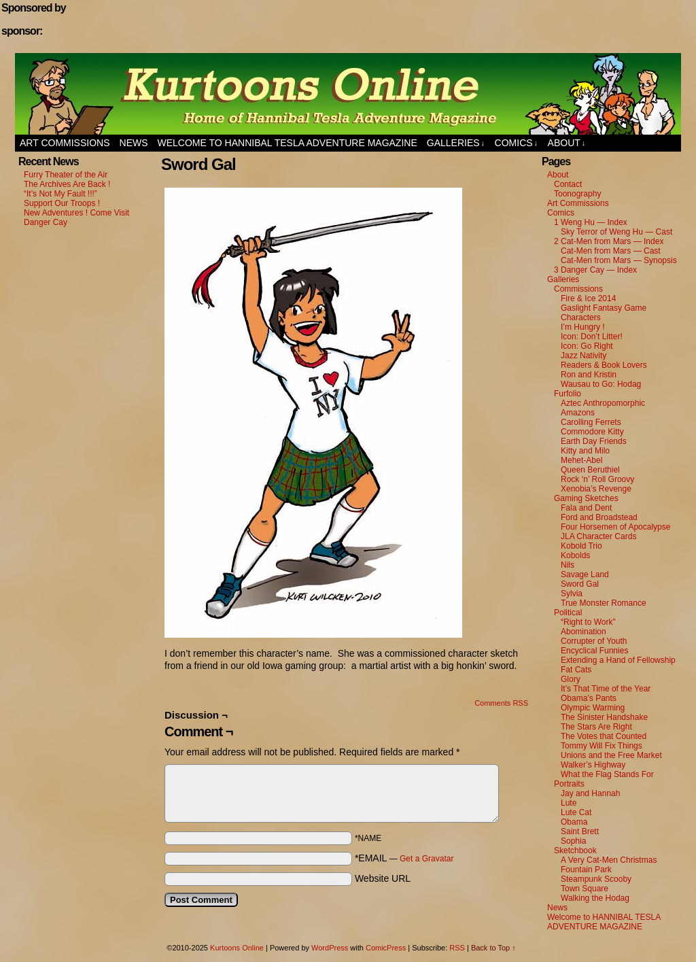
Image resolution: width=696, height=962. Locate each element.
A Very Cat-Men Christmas (609, 860)
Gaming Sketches (586, 498)
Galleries (456, 143)
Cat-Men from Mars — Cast (611, 251)
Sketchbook (575, 850)
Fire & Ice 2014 (588, 298)
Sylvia (571, 593)
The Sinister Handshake (604, 717)
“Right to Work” (588, 622)
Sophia (573, 841)
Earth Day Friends (594, 441)
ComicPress (386, 948)
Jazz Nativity (583, 355)
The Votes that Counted (603, 736)
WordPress (329, 948)
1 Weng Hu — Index (590, 222)
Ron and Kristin (588, 374)
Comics (516, 143)
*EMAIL (404, 858)
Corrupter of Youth (594, 641)
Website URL (383, 878)
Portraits (569, 784)
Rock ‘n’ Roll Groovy (597, 479)
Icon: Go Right (587, 346)
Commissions (578, 289)
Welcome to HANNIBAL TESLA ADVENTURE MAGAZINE (287, 142)
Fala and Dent (586, 508)
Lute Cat (576, 812)
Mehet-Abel (581, 460)
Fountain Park (586, 869)
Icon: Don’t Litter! (592, 336)
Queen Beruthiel (590, 470)
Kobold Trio (581, 546)
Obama (574, 822)
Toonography (577, 194)
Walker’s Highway (593, 765)
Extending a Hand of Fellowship (618, 660)
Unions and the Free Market (611, 755)
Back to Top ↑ (493, 948)
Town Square (584, 888)
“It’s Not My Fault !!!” (60, 194)
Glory (570, 679)
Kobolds (575, 555)
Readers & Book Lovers (604, 365)
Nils (567, 565)
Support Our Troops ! (62, 203)
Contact (568, 184)
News (134, 142)
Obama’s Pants (588, 698)
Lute (568, 803)
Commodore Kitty (592, 431)
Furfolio (567, 393)
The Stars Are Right (596, 727)
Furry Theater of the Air (65, 174)
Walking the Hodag (595, 898)
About (567, 143)
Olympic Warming (593, 707)
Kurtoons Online (348, 94)
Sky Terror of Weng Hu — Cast (616, 232)
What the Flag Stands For (607, 774)
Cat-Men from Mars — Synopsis (619, 260)
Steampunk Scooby (596, 879)
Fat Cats (576, 669)
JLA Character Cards (598, 536)
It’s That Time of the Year (605, 688)
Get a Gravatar (426, 858)
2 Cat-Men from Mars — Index (608, 241)
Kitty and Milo (585, 451)
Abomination (583, 631)
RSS (457, 948)
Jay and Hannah (590, 793)
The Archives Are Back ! (67, 184)
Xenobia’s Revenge (596, 489)
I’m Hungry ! (583, 327)
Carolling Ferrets (591, 422)
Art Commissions (65, 142)
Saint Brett (580, 831)
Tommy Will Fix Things (601, 746)
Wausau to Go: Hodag (601, 384)
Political (568, 612)
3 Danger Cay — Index (595, 270)
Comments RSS (501, 703)
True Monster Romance (603, 603)
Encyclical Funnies (594, 650)
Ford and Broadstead (599, 517)
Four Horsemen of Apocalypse (615, 527)
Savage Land (585, 574)
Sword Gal (580, 584)
